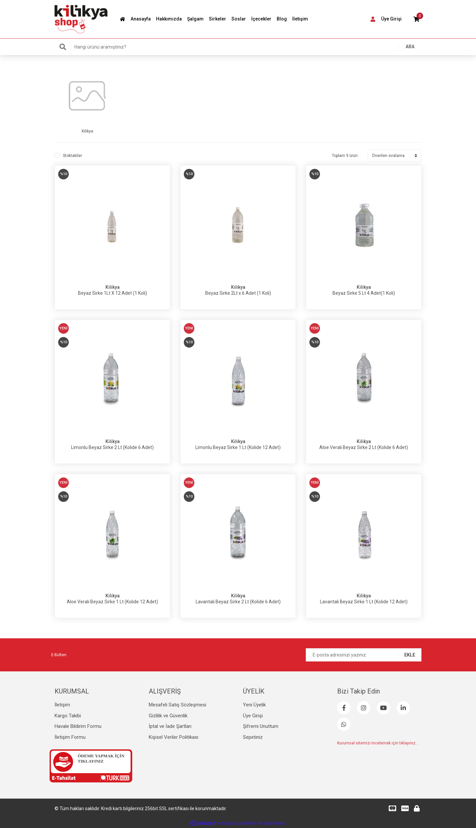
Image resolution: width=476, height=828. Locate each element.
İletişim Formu (70, 737)
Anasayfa (141, 18)
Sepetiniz (253, 737)
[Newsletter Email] (363, 655)
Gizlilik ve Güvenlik (168, 716)
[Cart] (416, 19)
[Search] (238, 47)
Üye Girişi (253, 716)
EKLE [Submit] (409, 655)
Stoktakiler (72, 155)
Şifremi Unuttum (260, 726)
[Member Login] (385, 19)
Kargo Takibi (68, 716)
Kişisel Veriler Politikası (173, 737)
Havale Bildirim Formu (78, 726)
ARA (410, 46)
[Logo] (81, 19)
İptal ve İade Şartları (170, 726)
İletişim (300, 18)
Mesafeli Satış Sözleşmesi (177, 705)
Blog (282, 18)
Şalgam (195, 18)
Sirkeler (217, 18)
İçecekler (261, 18)
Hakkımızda (169, 18)
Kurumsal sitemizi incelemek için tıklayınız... (377, 743)
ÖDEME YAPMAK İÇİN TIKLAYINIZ (101, 758)
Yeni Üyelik (254, 705)
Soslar (238, 18)
